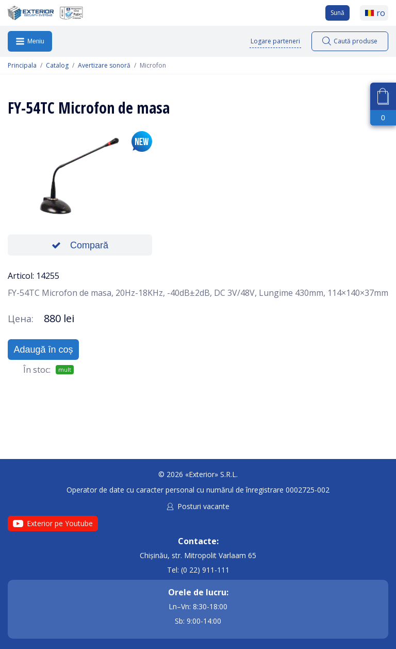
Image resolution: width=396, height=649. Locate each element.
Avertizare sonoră (104, 65)
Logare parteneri (275, 41)
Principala (22, 65)
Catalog (57, 65)
